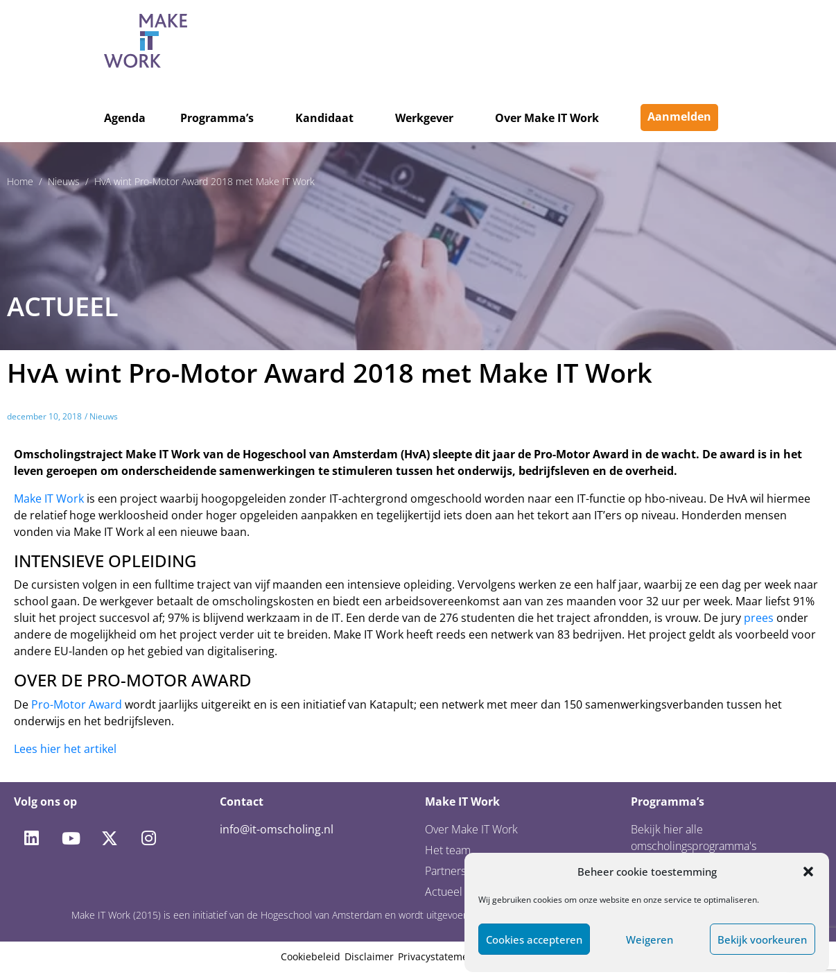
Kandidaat (324, 117)
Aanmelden (679, 116)
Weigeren (649, 939)
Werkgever (424, 117)
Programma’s (217, 117)
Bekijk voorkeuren (762, 939)
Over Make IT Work (547, 117)
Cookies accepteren (534, 939)
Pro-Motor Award (76, 704)
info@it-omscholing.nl (276, 829)
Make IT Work (49, 498)
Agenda (125, 117)
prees (759, 617)
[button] (808, 871)
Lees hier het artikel (65, 748)
